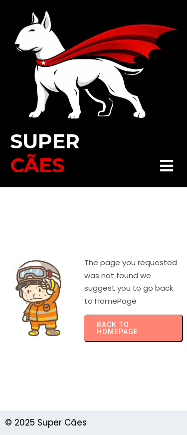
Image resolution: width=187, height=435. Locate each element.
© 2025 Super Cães (46, 423)
